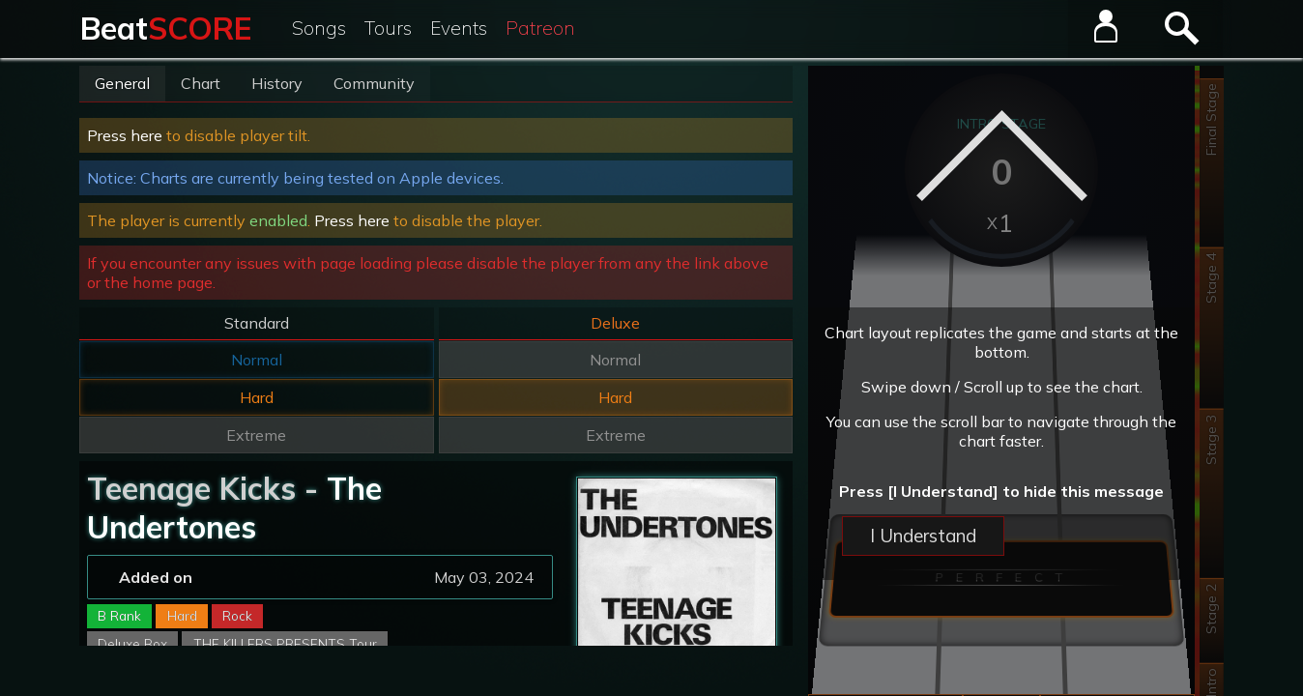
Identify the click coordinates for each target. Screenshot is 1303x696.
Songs (319, 28)
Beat (165, 28)
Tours (388, 28)
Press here (124, 135)
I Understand (923, 535)
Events (458, 28)
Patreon (540, 28)
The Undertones (234, 507)
